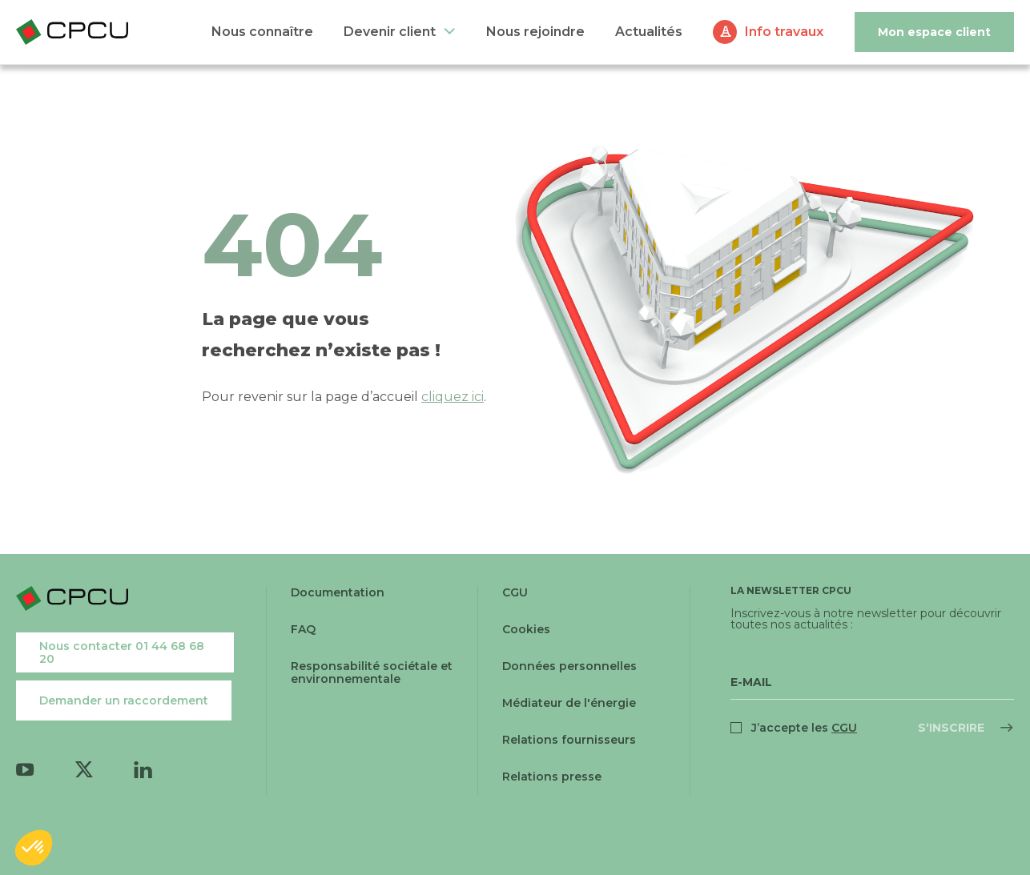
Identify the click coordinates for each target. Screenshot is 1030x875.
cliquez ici (452, 396)
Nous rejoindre (535, 31)
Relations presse (552, 776)
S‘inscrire (951, 727)
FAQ (303, 629)
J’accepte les (804, 727)
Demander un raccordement (123, 700)
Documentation (337, 592)
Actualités (648, 31)
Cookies (526, 629)
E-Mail (751, 682)
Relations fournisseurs (569, 739)
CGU (515, 592)
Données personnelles (569, 666)
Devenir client (390, 31)
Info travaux (784, 31)
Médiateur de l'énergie (569, 702)
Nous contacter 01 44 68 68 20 (121, 652)
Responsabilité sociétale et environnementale (372, 672)
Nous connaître (262, 31)
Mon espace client (934, 32)
